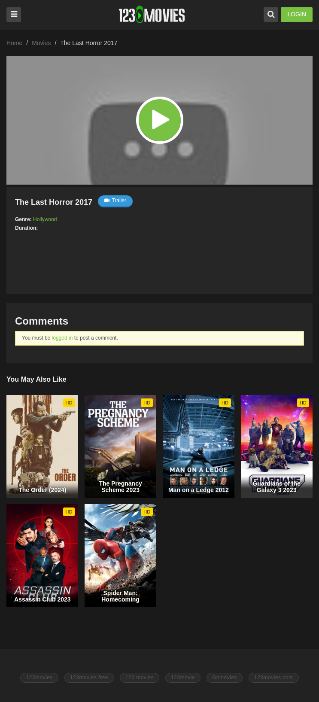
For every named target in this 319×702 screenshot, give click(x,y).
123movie (183, 678)
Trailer (115, 201)
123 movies (139, 678)
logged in (62, 338)
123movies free (89, 678)
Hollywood (45, 219)
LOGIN (296, 14)
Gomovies (224, 678)
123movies (39, 678)
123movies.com (273, 678)
